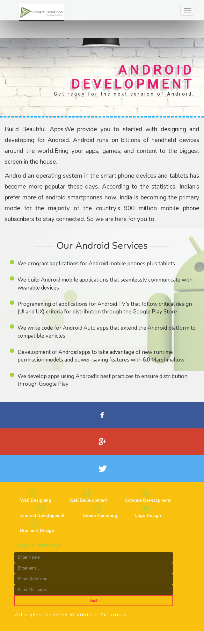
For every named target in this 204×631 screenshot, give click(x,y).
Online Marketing (100, 516)
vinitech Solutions (102, 615)
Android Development (42, 516)
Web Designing (35, 500)
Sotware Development (148, 500)
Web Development (88, 500)
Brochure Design (37, 531)
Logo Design (148, 516)
